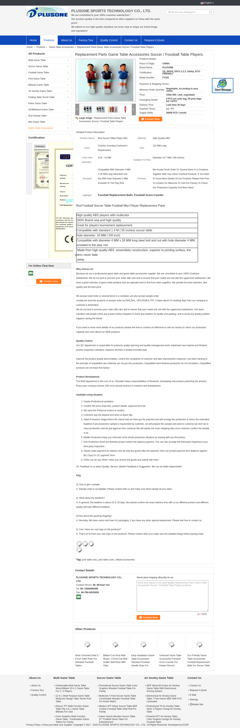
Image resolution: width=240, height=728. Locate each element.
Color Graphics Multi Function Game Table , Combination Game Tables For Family (72, 719)
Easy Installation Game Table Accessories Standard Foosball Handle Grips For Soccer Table (142, 662)
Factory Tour (86, 40)
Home (33, 40)
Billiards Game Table (38, 85)
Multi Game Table (37, 60)
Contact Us (130, 40)
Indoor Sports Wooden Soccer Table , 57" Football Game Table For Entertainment (117, 719)
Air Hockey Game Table (40, 91)
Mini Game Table (36, 122)
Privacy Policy (33, 725)
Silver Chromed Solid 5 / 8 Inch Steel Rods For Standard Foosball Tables (87, 660)
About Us (66, 40)
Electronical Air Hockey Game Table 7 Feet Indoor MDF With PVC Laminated (164, 699)
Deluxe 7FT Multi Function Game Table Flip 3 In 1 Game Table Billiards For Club (72, 709)
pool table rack (89, 559)
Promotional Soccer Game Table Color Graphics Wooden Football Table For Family (118, 688)
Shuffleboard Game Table (41, 109)
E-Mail (193, 695)
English (208, 2)
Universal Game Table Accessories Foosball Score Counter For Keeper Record (170, 660)
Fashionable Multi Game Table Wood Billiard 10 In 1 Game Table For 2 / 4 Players (72, 688)
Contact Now (152, 119)
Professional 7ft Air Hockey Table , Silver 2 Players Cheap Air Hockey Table (164, 709)
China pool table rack (52, 725)
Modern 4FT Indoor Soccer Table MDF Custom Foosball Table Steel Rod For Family (118, 709)
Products (49, 40)
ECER (185, 725)
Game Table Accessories (61, 47)
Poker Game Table (37, 103)
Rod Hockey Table (37, 115)
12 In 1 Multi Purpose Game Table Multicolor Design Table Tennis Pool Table (73, 699)
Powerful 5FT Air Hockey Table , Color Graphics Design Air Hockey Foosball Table (164, 719)
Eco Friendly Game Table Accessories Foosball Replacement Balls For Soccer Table (198, 660)
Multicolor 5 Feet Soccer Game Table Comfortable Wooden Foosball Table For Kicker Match (117, 699)
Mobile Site (196, 704)
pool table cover (106, 559)
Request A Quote (154, 40)
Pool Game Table (37, 78)
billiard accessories (125, 559)
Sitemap (194, 699)
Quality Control (109, 40)
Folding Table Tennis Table (41, 97)
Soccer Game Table (38, 66)
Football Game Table (38, 72)
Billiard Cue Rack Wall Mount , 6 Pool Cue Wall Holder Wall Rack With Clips (115, 660)
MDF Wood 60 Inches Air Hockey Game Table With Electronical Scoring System (163, 688)
